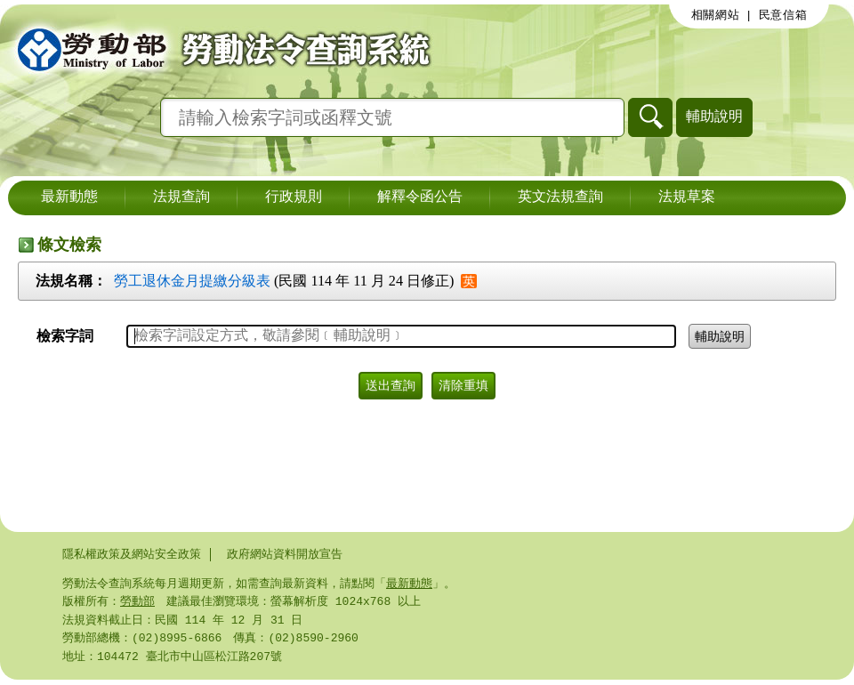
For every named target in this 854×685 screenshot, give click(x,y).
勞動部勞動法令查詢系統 (218, 49)
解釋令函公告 (420, 197)
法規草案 (686, 197)
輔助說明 (714, 116)
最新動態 (69, 197)
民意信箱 (783, 15)
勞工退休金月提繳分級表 (192, 280)
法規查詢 (181, 197)
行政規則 (293, 197)
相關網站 (715, 15)
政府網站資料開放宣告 (284, 554)
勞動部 (137, 603)
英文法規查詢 (560, 197)
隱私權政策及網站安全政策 (131, 554)
